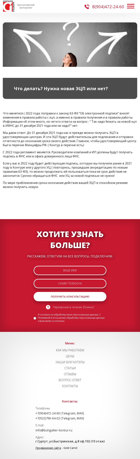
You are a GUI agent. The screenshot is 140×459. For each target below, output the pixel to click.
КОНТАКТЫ (70, 386)
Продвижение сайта (48, 448)
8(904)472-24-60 (104, 6)
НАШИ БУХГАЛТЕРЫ (70, 362)
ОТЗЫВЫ (70, 374)
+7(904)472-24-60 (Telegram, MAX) (59, 413)
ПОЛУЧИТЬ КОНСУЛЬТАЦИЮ (70, 296)
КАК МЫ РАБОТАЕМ (70, 350)
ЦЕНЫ (70, 356)
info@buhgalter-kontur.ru (53, 430)
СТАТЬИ (70, 368)
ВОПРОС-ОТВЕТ (70, 380)
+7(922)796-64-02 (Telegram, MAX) (59, 418)
